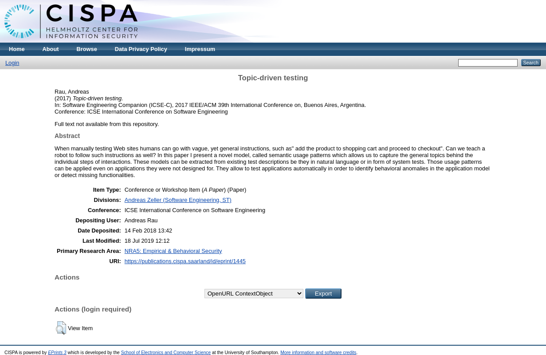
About (51, 49)
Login (12, 62)
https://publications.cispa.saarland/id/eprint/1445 (185, 261)
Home (17, 49)
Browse (87, 49)
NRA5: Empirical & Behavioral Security (173, 251)
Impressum (200, 49)
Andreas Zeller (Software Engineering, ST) (178, 200)
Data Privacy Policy (141, 49)
